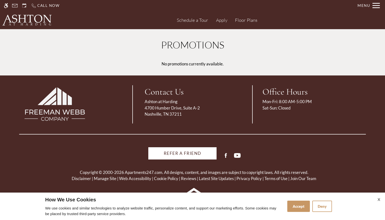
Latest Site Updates (216, 178)
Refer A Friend (182, 153)
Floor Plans (246, 20)
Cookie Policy (166, 178)
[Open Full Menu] (369, 5)
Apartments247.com (143, 172)
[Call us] (45, 5)
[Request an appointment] (24, 5)
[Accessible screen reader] (6, 5)
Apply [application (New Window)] (221, 20)
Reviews (188, 178)
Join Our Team (303, 178)
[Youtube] (237, 157)
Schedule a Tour (192, 20)
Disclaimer (81, 178)
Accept (298, 206)
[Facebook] (225, 157)
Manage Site (105, 178)
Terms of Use (276, 178)
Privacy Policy (249, 178)
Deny (322, 206)
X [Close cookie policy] (379, 199)
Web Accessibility (135, 178)
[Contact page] (14, 5)
